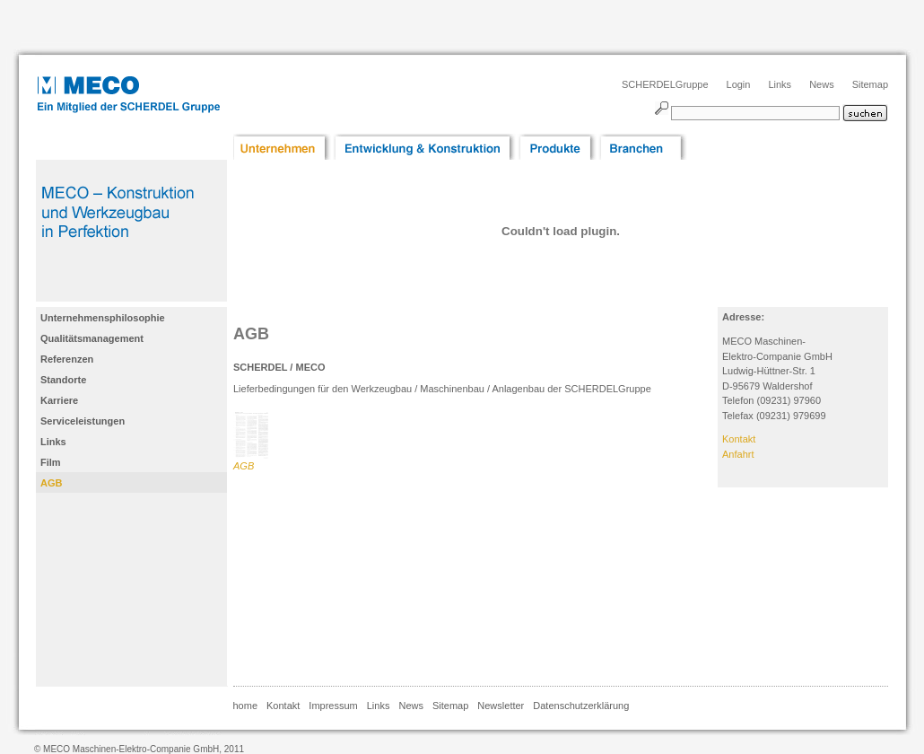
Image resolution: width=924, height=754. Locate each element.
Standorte (63, 379)
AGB (51, 483)
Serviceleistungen (82, 421)
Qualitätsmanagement (92, 338)
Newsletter (500, 705)
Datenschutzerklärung (581, 705)
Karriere (59, 400)
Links (779, 84)
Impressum (333, 705)
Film (50, 462)
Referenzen (66, 359)
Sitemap (870, 84)
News (821, 84)
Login (739, 84)
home (245, 705)
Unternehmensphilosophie (102, 317)
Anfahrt (738, 454)
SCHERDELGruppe (665, 84)
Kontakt (738, 439)
